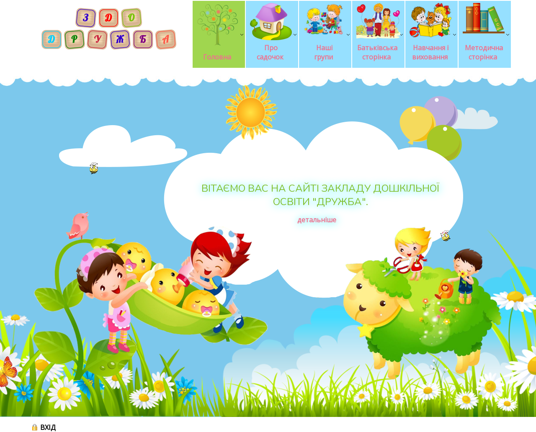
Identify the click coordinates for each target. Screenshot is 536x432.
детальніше (316, 219)
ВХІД (48, 427)
